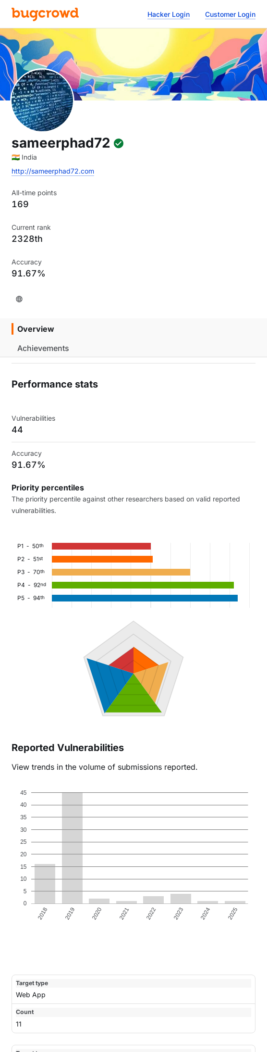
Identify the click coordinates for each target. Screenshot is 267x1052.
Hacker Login (168, 14)
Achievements (43, 348)
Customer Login (230, 14)
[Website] (19, 299)
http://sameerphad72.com (53, 171)
